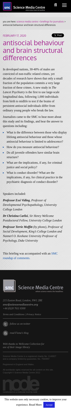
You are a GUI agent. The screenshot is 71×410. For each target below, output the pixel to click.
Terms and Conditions (13, 314)
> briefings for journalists (51, 21)
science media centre (27, 21)
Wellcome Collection (30, 344)
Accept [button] (49, 404)
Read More (35, 404)
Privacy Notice (33, 314)
